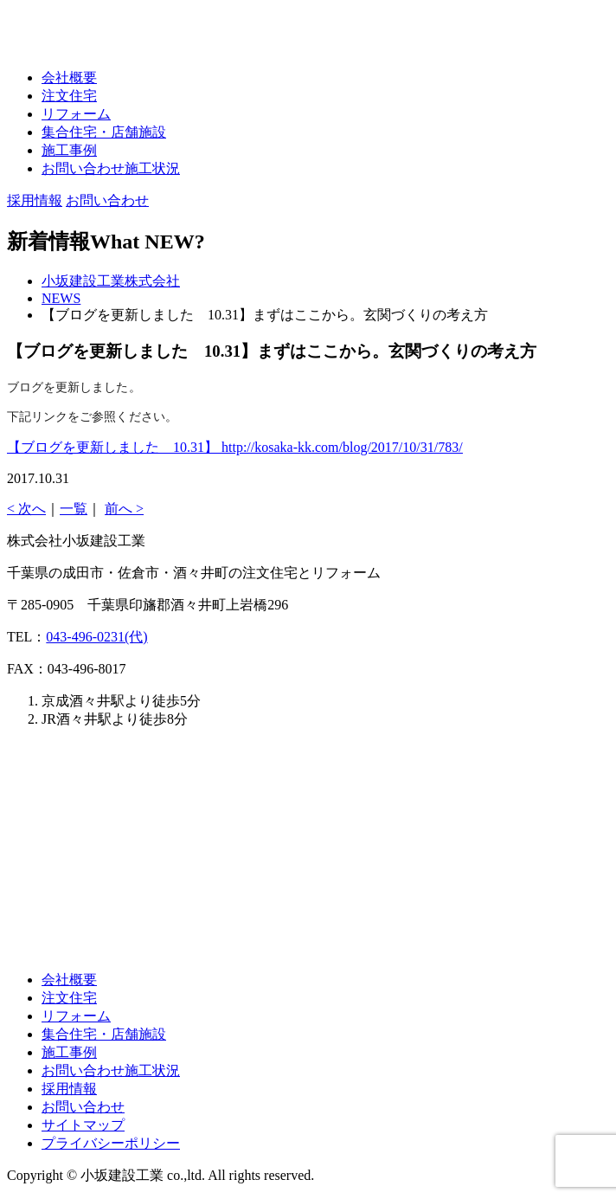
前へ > (124, 508)
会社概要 (69, 77)
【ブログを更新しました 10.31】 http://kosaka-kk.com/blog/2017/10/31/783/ (235, 447)
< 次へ (26, 508)
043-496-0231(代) (96, 636)
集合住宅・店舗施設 (104, 132)
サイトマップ (83, 1125)
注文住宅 (69, 95)
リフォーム (76, 113)
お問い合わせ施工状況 (111, 168)
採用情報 (69, 1088)
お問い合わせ (83, 1106)
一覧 (73, 508)
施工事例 (69, 150)
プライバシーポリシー (111, 1143)
